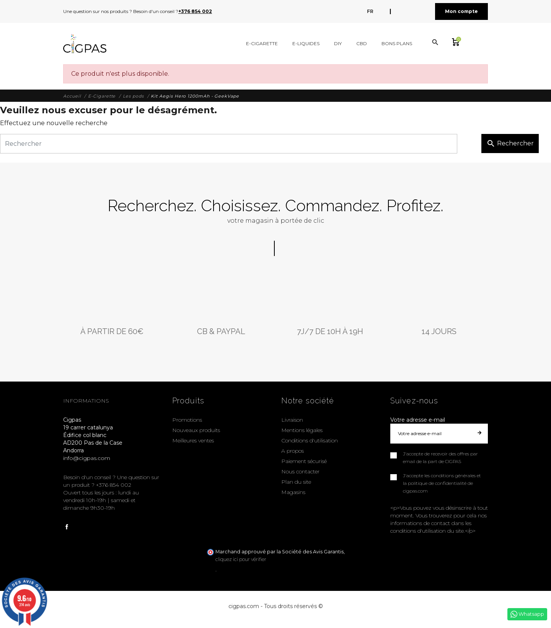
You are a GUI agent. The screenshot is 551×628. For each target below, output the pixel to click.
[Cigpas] (84, 44)
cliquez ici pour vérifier (240, 559)
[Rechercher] (228, 143)
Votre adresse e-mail (417, 419)
